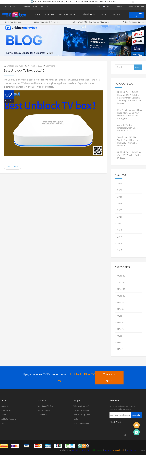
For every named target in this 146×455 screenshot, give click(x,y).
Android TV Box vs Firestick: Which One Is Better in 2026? (128, 128)
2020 (119, 223)
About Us (5, 406)
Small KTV (122, 282)
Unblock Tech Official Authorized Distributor (90, 23)
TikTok (125, 434)
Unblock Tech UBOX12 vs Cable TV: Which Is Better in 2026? (129, 155)
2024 (119, 196)
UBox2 (120, 349)
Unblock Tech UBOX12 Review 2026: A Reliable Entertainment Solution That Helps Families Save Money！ (129, 98)
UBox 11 (121, 289)
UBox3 (120, 342)
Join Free (140, 6)
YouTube (112, 434)
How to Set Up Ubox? (82, 414)
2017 (119, 236)
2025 (119, 190)
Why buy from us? (81, 406)
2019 (119, 230)
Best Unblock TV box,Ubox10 (24, 70)
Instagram (118, 429)
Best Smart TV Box (68, 14)
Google (118, 434)
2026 (119, 183)
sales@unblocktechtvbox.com (35, 6)
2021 (119, 216)
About (104, 14)
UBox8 (120, 309)
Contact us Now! (109, 378)
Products (49, 14)
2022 (119, 210)
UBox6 (120, 322)
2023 (119, 203)
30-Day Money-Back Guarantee (47, 23)
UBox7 (120, 315)
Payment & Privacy (81, 423)
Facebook (112, 429)
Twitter (125, 429)
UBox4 (120, 335)
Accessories (42, 414)
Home (37, 14)
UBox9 (120, 302)
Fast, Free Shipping (13, 23)
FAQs (76, 419)
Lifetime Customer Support (133, 23)
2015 (119, 250)
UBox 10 (121, 295)
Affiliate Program (9, 419)
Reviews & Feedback (82, 410)
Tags (3, 423)
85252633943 (10, 6)
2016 (119, 243)
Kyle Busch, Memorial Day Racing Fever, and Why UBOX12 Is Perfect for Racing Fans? (129, 114)
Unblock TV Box (89, 14)
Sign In (131, 6)
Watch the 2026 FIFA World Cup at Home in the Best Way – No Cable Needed (129, 141)
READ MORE (12, 166)
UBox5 (120, 329)
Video (4, 414)
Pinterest (132, 429)
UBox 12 (121, 275)
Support (116, 14)
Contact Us (6, 410)
